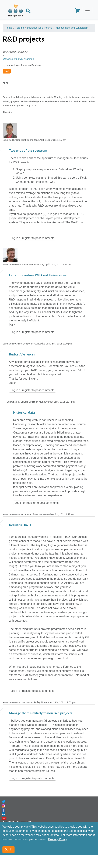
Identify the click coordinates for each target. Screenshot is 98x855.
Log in (14, 238)
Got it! (8, 849)
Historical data (24, 412)
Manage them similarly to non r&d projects (40, 713)
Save (6, 71)
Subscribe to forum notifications (24, 65)
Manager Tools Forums (39, 27)
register (26, 238)
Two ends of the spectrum (28, 150)
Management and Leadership (72, 27)
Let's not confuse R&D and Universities (37, 275)
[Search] (28, 11)
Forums (19, 27)
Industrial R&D (20, 525)
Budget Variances (22, 354)
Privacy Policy (57, 839)
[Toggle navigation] (87, 10)
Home (8, 27)
